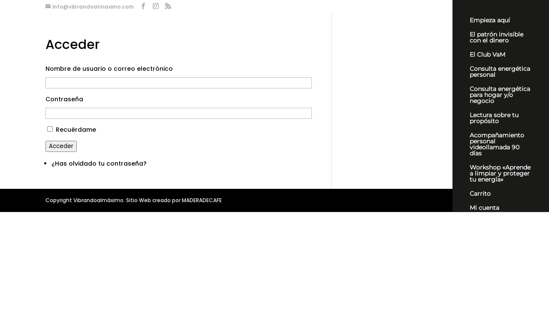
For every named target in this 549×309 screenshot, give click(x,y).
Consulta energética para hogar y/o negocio (500, 95)
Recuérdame (76, 129)
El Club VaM (487, 55)
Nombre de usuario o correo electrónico (109, 68)
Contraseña (64, 99)
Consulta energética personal (500, 72)
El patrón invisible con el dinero (496, 37)
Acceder (61, 146)
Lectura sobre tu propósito (494, 118)
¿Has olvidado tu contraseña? (99, 163)
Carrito (480, 194)
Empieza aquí (490, 20)
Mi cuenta (484, 208)
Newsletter (486, 222)
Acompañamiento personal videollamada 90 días (497, 144)
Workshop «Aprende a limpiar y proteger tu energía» (500, 173)
